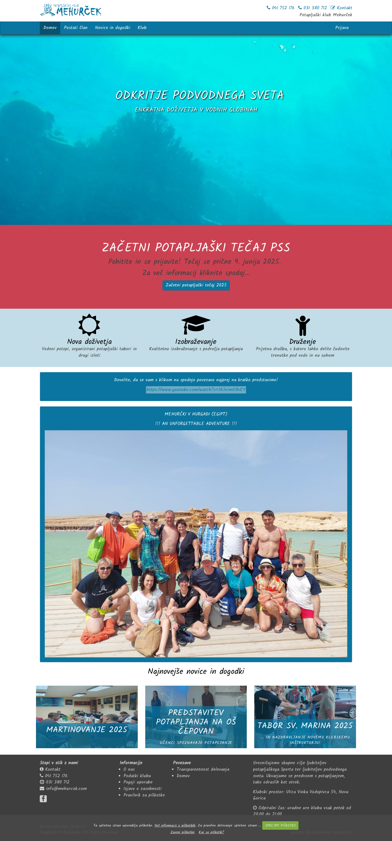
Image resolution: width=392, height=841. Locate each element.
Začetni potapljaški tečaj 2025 (196, 285)
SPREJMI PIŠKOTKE (280, 825)
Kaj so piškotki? (211, 832)
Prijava (341, 28)
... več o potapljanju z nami (196, 138)
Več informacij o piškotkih (175, 825)
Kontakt (52, 769)
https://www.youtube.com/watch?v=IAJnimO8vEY (196, 389)
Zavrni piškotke (182, 832)
